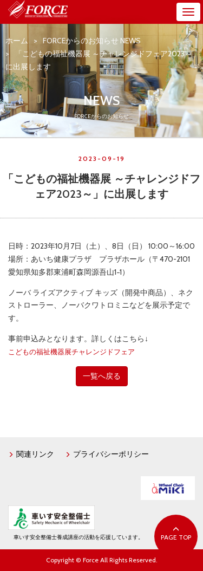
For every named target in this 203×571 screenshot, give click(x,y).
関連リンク (31, 454)
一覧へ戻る (102, 376)
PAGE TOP (176, 533)
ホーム (16, 41)
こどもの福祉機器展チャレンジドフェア (71, 352)
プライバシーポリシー (107, 454)
